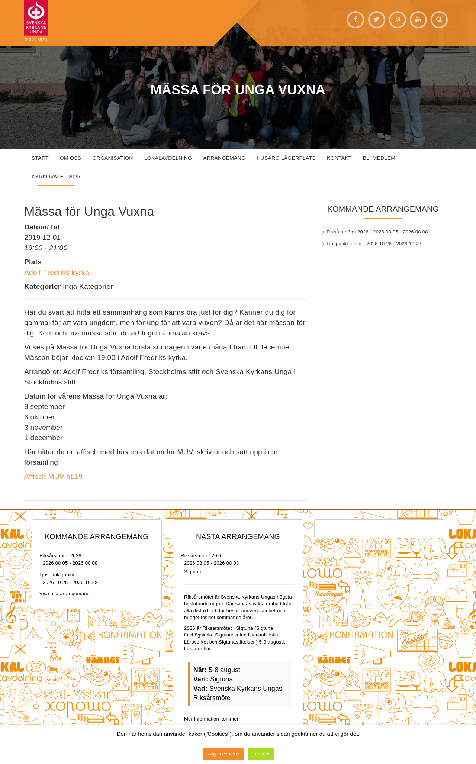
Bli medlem (379, 158)
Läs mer (261, 754)
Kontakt (339, 158)
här (207, 648)
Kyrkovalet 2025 (56, 177)
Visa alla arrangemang (64, 593)
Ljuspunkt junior (344, 243)
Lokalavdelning (168, 158)
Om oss (70, 158)
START (40, 158)
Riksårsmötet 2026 (348, 232)
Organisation (112, 158)
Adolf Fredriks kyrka (56, 272)
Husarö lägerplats (286, 158)
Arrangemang (224, 158)
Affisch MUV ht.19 (53, 476)
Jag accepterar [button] (224, 754)
